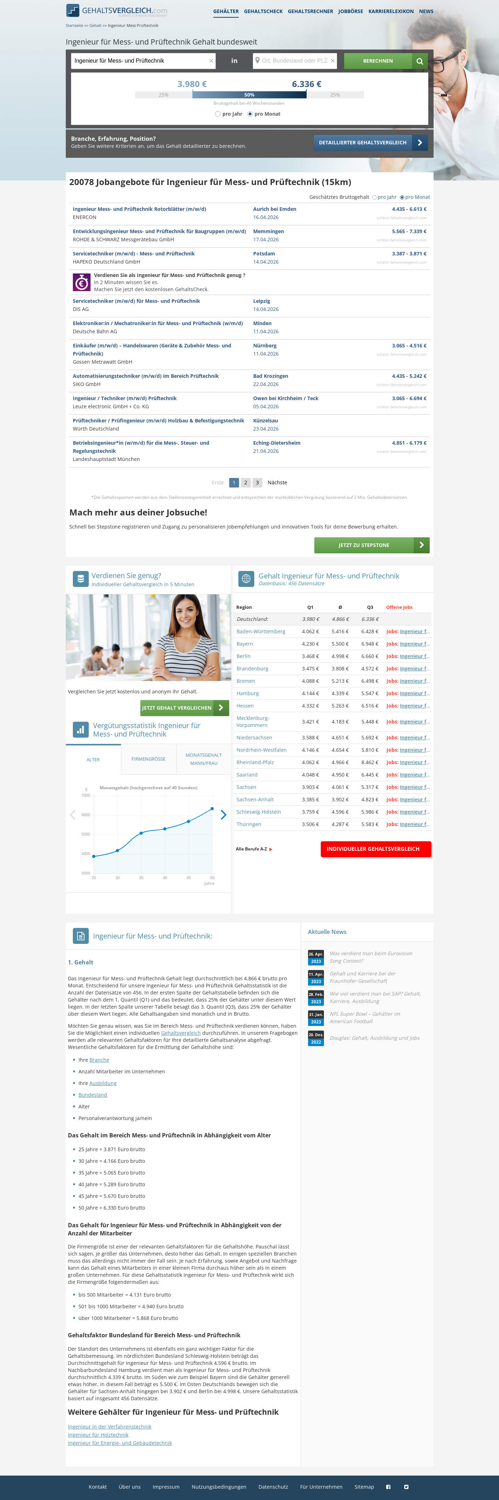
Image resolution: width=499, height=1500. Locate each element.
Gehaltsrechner (310, 11)
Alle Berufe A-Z (251, 849)
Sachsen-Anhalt (255, 799)
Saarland (247, 774)
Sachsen (246, 787)
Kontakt (98, 1486)
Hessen (245, 705)
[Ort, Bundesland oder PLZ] (295, 61)
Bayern (245, 643)
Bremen (246, 680)
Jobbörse (350, 11)
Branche (99, 1059)
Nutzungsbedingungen (219, 1486)
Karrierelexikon (391, 11)
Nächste (277, 482)
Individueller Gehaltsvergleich (373, 848)
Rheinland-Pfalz (255, 762)
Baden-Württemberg (261, 631)
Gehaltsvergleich (181, 1032)
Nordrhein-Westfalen (262, 749)
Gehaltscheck (263, 11)
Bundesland (93, 1094)
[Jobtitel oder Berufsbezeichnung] (143, 61)
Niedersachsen (254, 737)
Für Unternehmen (321, 1486)
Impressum (166, 1486)
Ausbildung (103, 1083)
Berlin (244, 656)
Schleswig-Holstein (259, 811)
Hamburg (248, 693)
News (426, 11)
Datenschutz (273, 1486)
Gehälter (226, 11)
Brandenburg (252, 668)
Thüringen (249, 824)
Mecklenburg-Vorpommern (253, 721)
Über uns (130, 1486)
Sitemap (364, 1486)
